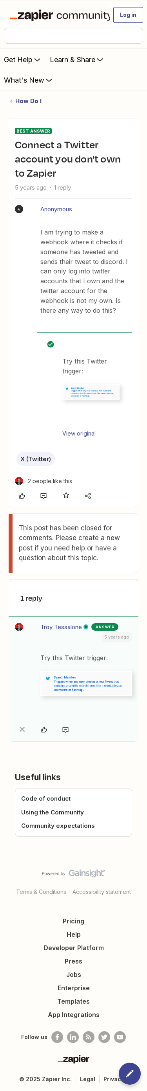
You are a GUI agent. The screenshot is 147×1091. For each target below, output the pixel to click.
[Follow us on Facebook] (57, 1037)
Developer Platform (74, 948)
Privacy (113, 1079)
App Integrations (74, 1015)
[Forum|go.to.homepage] (56, 15)
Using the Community (52, 812)
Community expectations (58, 825)
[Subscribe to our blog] (88, 1037)
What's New (29, 80)
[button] (128, 15)
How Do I (28, 101)
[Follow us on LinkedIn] (73, 1037)
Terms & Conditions (41, 891)
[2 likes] (43, 481)
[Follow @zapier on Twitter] (104, 1037)
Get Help (23, 59)
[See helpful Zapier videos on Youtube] (120, 1037)
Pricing (73, 921)
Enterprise (74, 988)
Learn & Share (77, 59)
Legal (87, 1079)
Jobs (73, 974)
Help (74, 934)
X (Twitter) (35, 459)
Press (73, 961)
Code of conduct (46, 798)
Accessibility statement (102, 891)
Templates (73, 1001)
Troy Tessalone (61, 627)
